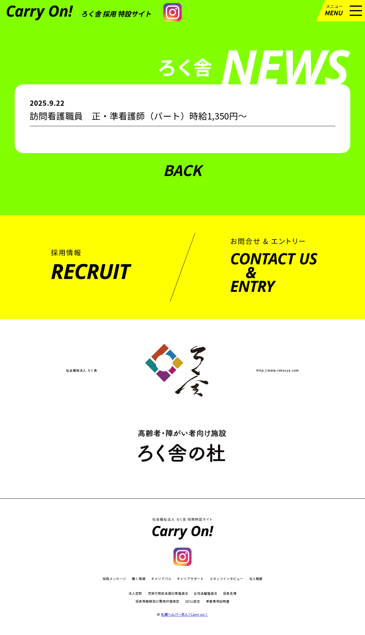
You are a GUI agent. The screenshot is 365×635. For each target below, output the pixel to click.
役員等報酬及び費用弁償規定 (157, 601)
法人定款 (135, 593)
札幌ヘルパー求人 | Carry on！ (184, 614)
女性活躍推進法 (205, 593)
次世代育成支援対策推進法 (168, 593)
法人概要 (256, 579)
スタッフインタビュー (226, 579)
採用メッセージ (114, 579)
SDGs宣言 (192, 601)
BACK (182, 170)
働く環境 (138, 579)
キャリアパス (161, 579)
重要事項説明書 (217, 601)
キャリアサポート (190, 579)
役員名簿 (230, 593)
